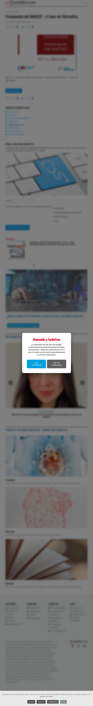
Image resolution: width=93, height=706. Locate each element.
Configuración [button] (53, 702)
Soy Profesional (36, 364)
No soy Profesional (56, 364)
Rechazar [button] (41, 702)
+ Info (64, 702)
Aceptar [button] (31, 702)
